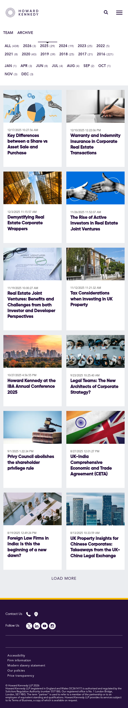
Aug (73, 66)
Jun (42, 66)
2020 (29, 54)
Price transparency (20, 675)
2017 (85, 54)
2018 (66, 54)
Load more (64, 579)
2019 (48, 54)
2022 (103, 46)
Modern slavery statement (26, 665)
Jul (57, 66)
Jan (11, 66)
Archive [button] (25, 33)
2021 (11, 54)
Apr (26, 66)
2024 (66, 46)
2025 (47, 46)
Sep (89, 66)
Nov (11, 74)
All (12, 46)
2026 (29, 46)
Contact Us (14, 614)
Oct (104, 66)
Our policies (16, 670)
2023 (85, 46)
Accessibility (16, 655)
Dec (27, 74)
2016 (105, 54)
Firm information (19, 660)
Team (8, 33)
